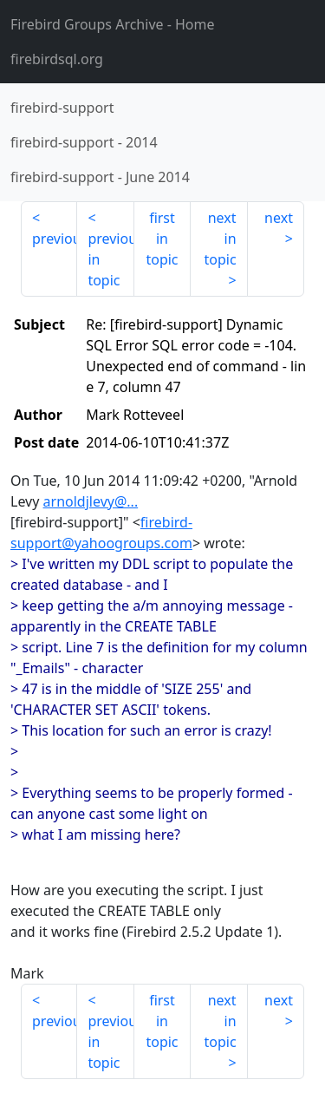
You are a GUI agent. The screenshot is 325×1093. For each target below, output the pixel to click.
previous (54, 238)
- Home (112, 24)
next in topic (220, 238)
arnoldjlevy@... (91, 501)
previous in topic (110, 259)
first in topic (162, 238)
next (278, 217)
